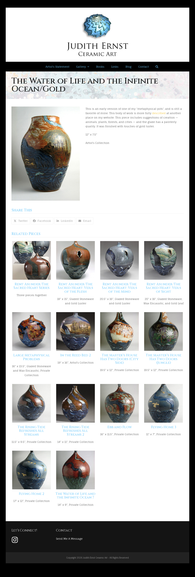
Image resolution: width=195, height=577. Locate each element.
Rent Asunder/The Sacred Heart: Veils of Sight (163, 290)
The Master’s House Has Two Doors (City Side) (119, 362)
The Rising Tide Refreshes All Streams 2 (75, 436)
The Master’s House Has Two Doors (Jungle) (163, 362)
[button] (157, 66)
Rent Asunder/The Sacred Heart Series (32, 288)
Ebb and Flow (119, 432)
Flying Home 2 (31, 500)
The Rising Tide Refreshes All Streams (31, 436)
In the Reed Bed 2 (75, 358)
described (159, 113)
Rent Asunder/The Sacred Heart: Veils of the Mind (119, 290)
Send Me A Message (69, 544)
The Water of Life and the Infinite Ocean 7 (75, 502)
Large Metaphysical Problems (31, 360)
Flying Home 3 (163, 432)
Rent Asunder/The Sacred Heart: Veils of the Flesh (75, 290)
